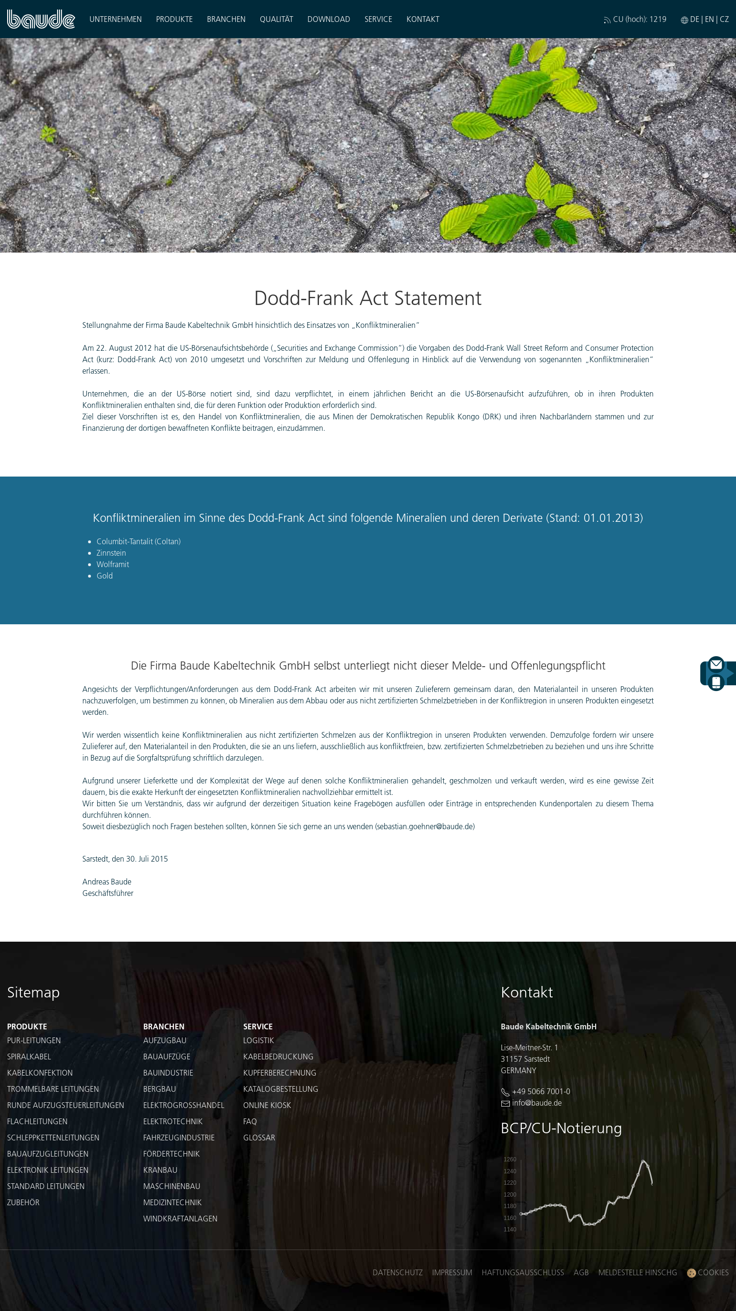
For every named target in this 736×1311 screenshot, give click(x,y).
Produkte (174, 19)
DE (694, 19)
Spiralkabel (29, 1056)
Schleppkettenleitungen (53, 1137)
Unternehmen (116, 19)
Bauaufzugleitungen (48, 1153)
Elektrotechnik (173, 1121)
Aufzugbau (165, 1040)
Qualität (276, 19)
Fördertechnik (171, 1153)
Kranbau (160, 1170)
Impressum (452, 1272)
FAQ (250, 1121)
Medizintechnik (172, 1202)
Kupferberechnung (280, 1072)
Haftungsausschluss (523, 1272)
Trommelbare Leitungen (53, 1089)
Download (329, 19)
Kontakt (423, 19)
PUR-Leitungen (34, 1040)
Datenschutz (398, 1272)
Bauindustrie (168, 1072)
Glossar (259, 1137)
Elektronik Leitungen (48, 1170)
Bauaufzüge (166, 1056)
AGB (581, 1272)
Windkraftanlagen (180, 1218)
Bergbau (159, 1089)
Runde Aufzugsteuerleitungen (65, 1105)
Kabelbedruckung (278, 1056)
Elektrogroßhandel (183, 1105)
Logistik (258, 1040)
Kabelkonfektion (40, 1072)
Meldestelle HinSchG (637, 1272)
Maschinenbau (171, 1186)
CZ (724, 19)
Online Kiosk (267, 1105)
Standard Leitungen (46, 1186)
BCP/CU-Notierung (561, 1127)
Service (378, 19)
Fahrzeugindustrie (179, 1137)
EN (709, 19)
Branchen (226, 19)
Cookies (708, 1272)
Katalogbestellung (280, 1089)
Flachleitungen (37, 1121)
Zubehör (23, 1202)
